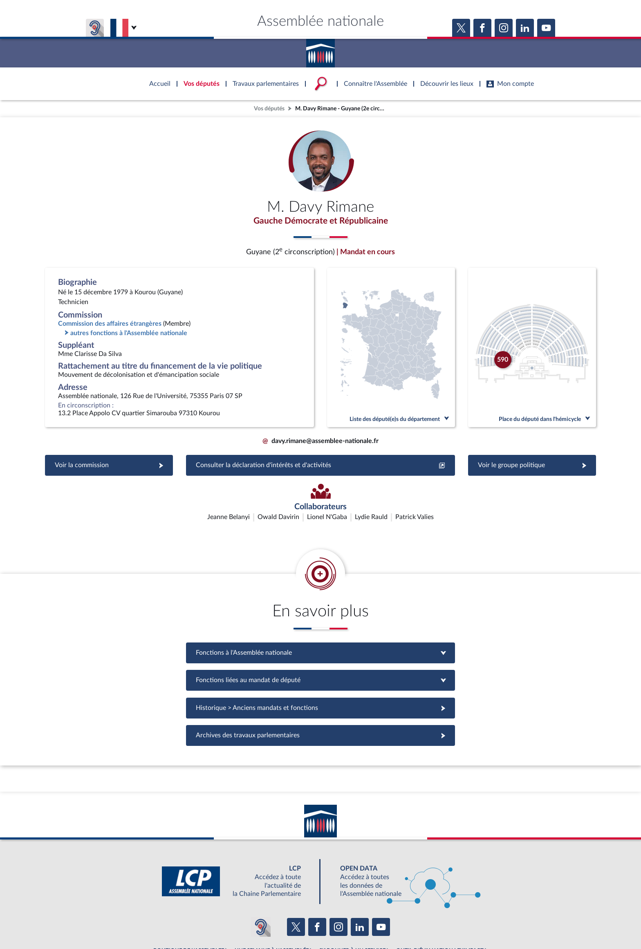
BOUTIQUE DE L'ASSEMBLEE (188, 904)
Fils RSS (393, 922)
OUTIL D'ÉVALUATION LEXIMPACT (440, 904)
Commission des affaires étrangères (109, 325)
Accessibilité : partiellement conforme (276, 922)
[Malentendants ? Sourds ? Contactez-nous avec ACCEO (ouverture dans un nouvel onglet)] (261, 880)
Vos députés (269, 108)
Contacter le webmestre (352, 922)
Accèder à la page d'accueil (320, 50)
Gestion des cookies (429, 922)
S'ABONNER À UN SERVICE (352, 904)
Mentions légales (209, 922)
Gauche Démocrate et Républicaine (320, 222)
